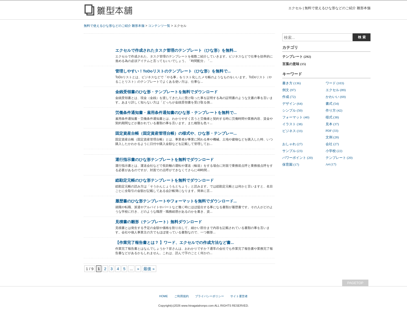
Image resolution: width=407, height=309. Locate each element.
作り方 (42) (334, 110)
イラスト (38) (292, 124)
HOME (163, 296)
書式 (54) (332, 104)
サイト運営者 (239, 296)
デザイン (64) (292, 104)
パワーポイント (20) (297, 158)
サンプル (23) (292, 151)
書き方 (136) (291, 83)
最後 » (148, 268)
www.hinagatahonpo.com (197, 305)
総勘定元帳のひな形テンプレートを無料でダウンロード (164, 180)
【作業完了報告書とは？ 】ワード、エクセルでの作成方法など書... (174, 242)
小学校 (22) (334, 151)
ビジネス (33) (292, 131)
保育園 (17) (290, 164)
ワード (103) (335, 83)
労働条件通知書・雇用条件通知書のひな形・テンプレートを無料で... (176, 112)
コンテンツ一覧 (159, 26)
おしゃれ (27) (292, 144)
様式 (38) (332, 117)
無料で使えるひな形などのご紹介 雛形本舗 (114, 26)
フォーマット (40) (295, 117)
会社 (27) (332, 144)
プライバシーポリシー (209, 296)
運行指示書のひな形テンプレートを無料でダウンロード (164, 159)
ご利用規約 (181, 296)
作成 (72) (289, 97)
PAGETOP (355, 283)
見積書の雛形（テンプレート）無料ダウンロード (158, 221)
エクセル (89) (336, 90)
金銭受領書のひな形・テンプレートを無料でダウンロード (166, 92)
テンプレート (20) (339, 158)
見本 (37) (332, 124)
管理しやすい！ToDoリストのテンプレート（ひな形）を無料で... (173, 71)
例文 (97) (289, 90)
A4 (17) (331, 164)
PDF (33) (332, 131)
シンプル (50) (292, 110)
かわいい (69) (336, 97)
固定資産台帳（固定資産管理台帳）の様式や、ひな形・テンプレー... (176, 133)
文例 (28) (332, 137)
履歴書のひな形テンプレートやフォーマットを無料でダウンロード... (176, 201)
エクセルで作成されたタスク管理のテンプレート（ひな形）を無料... (176, 50)
